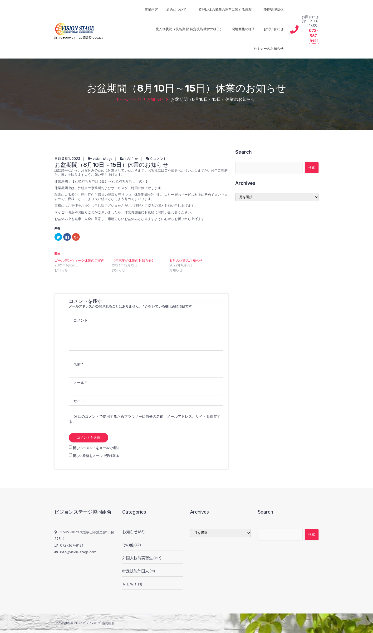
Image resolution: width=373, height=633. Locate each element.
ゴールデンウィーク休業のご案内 (79, 261)
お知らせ (155, 99)
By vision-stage (100, 159)
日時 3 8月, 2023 (67, 159)
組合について (176, 10)
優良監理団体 (274, 10)
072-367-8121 (314, 35)
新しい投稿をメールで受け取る (96, 456)
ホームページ (128, 99)
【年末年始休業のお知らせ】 (133, 261)
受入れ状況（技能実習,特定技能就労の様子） (189, 29)
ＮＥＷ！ (129, 584)
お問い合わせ (274, 29)
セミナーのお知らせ (269, 49)
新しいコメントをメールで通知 (96, 448)
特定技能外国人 (135, 571)
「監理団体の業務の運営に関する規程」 (225, 10)
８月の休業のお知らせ (185, 261)
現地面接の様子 (243, 29)
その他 (128, 545)
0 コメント (156, 159)
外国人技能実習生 (137, 558)
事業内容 (151, 10)
